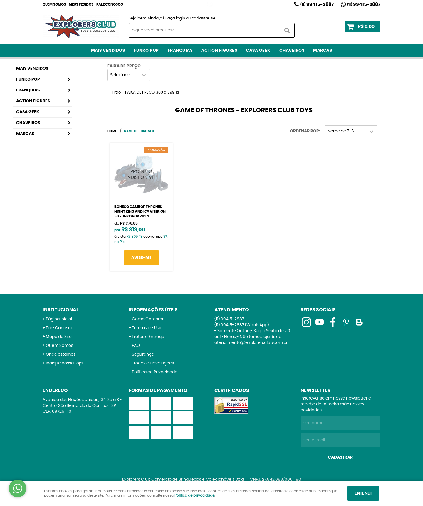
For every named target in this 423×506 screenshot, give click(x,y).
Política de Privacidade (154, 372)
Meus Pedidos (81, 4)
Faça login (175, 18)
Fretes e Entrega (148, 337)
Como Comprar (148, 319)
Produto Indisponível (141, 174)
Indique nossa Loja (64, 363)
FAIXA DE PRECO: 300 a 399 (149, 92)
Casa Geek (258, 51)
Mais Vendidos (108, 51)
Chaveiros (292, 51)
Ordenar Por (304, 131)
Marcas (322, 51)
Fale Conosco (109, 4)
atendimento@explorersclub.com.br (251, 343)
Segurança (143, 354)
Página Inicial (59, 319)
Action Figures (219, 51)
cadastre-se (203, 18)
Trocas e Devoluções (153, 363)
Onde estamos (60, 354)
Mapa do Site (59, 337)
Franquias (180, 51)
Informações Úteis (153, 309)
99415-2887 (317, 4)
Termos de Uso (146, 328)
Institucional (61, 309)
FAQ (136, 346)
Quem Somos (54, 4)
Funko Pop (146, 51)
